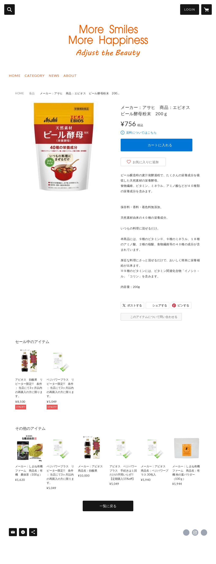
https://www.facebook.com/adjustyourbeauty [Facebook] (186, 532)
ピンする (183, 305)
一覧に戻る (108, 506)
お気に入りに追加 (146, 162)
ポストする (134, 305)
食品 (32, 93)
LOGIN (189, 9)
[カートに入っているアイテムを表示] (206, 9)
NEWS (54, 75)
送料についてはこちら (141, 132)
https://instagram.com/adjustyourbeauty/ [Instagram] (195, 532)
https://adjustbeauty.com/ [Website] (204, 532)
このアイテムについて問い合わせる (153, 317)
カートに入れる (160, 145)
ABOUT (70, 75)
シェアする (159, 305)
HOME (14, 75)
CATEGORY (35, 75)
